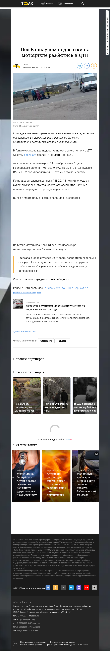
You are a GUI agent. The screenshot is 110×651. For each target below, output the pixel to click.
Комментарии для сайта (55, 439)
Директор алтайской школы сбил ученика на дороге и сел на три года (55, 307)
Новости (49, 4)
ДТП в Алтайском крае (24, 331)
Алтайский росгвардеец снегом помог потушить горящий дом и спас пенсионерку (56, 484)
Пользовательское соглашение (62, 642)
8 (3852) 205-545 (24, 623)
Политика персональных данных (33, 642)
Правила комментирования (31, 645)
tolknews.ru (25, 602)
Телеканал (68, 4)
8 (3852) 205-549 (24, 627)
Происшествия (29, 67)
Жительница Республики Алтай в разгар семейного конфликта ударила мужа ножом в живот (27, 484)
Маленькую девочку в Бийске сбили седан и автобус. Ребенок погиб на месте (86, 484)
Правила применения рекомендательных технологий (67, 645)
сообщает (30, 154)
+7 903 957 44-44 (24, 616)
